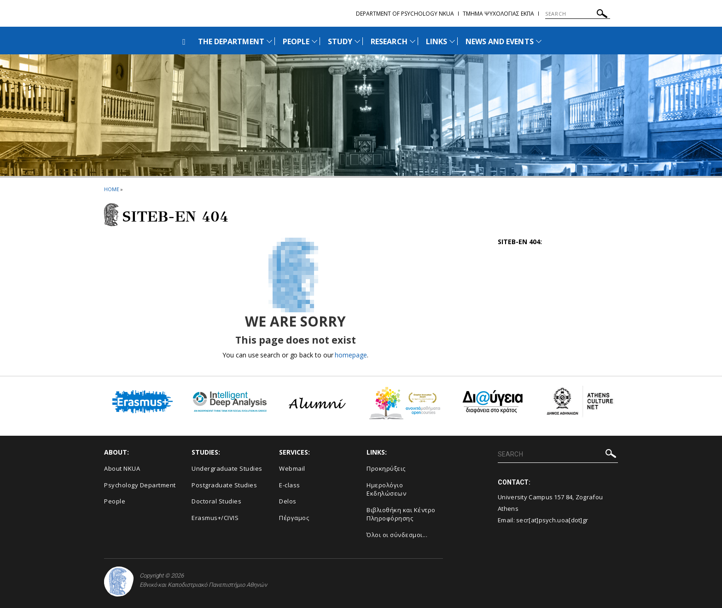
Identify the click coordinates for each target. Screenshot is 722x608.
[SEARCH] (577, 14)
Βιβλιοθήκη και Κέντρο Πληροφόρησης (401, 514)
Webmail (292, 468)
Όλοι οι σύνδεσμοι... (397, 535)
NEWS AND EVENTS (500, 41)
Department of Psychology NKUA (405, 14)
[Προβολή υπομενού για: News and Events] (539, 41)
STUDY (340, 41)
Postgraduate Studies (224, 485)
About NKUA (122, 468)
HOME (111, 189)
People (114, 501)
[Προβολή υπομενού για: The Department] (269, 41)
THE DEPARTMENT (231, 41)
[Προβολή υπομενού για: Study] (357, 41)
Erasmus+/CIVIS (215, 518)
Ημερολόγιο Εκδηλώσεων (386, 489)
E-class (289, 485)
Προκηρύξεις (386, 468)
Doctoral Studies (216, 501)
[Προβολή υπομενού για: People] (314, 41)
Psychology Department (140, 485)
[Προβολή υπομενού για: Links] (452, 41)
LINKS (436, 41)
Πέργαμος (294, 518)
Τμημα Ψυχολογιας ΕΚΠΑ (498, 14)
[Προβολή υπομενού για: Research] (413, 41)
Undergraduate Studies (227, 468)
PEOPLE (296, 41)
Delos (288, 501)
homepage (351, 355)
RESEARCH (389, 41)
